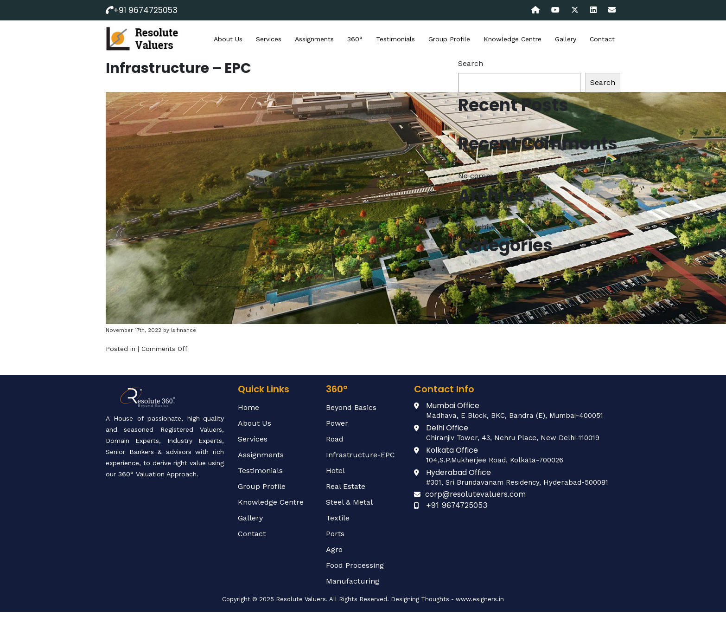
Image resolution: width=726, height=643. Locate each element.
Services (268, 39)
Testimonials (395, 39)
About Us (228, 39)
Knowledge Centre (512, 39)
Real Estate (345, 486)
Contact (602, 39)
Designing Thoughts (420, 599)
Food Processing (355, 565)
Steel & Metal (349, 502)
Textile (338, 517)
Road (335, 439)
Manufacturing (352, 581)
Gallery (565, 39)
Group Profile (449, 39)
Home (248, 407)
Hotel (335, 470)
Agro (334, 549)
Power (337, 423)
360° (355, 39)
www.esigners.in (480, 599)
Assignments (314, 39)
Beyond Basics (351, 407)
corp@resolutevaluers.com (475, 494)
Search (470, 63)
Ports (335, 533)
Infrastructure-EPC (360, 454)
